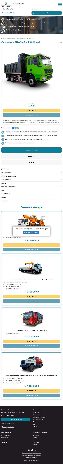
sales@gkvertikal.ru (8, 427)
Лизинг (35, 422)
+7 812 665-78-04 (8, 13)
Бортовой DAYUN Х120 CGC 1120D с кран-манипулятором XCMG (31, 279)
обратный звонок (47, 13)
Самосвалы (36, 442)
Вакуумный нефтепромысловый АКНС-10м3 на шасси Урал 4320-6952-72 (31, 375)
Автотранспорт (5, 435)
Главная (3, 38)
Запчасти (4, 442)
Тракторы (36, 444)
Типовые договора (31, 457)
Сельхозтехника (5, 440)
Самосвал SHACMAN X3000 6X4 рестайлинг (32, 330)
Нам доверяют (37, 414)
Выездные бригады (38, 419)
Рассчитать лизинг (31, 115)
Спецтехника (4, 437)
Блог (34, 424)
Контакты (36, 426)
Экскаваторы (37, 440)
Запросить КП (31, 110)
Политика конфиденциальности (31, 453)
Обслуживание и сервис (39, 417)
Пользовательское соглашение (31, 455)
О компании (36, 412)
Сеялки (35, 437)
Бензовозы (36, 435)
